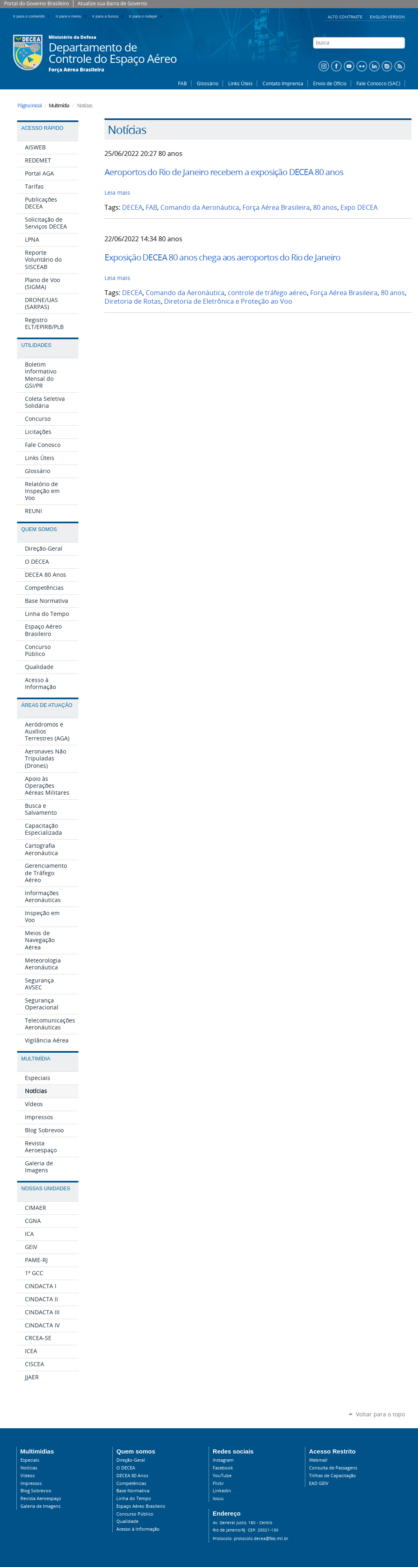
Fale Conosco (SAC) (378, 83)
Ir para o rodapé (146, 16)
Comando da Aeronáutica (199, 207)
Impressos (31, 1483)
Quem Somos (39, 529)
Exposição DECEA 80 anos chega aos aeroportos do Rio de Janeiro (222, 257)
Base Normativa (132, 1491)
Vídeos (27, 1475)
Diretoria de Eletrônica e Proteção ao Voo (228, 301)
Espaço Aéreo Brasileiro (140, 1506)
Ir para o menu (72, 16)
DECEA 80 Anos (132, 1475)
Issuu (218, 1498)
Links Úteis (240, 83)
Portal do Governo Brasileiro (36, 3)
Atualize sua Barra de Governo (112, 3)
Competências (131, 1483)
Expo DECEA (359, 207)
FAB (182, 83)
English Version (387, 17)
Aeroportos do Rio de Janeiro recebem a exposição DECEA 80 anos (223, 172)
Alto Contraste (346, 17)
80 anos (325, 207)
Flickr (218, 1483)
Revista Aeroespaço (40, 1498)
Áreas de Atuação (46, 705)
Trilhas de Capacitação (332, 1475)
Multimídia (35, 1059)
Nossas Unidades (45, 1188)
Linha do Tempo (133, 1498)
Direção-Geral (130, 1460)
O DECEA (125, 1468)
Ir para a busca (109, 16)
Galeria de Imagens (40, 1506)
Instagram (223, 1460)
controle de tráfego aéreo (267, 293)
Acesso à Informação (138, 1529)
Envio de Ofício (330, 83)
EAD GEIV (319, 1483)
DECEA (132, 207)
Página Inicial (30, 105)
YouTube (222, 1475)
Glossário (207, 83)
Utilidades (36, 345)
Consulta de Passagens (333, 1468)
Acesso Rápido (42, 128)
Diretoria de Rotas (132, 301)
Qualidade (127, 1521)
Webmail (318, 1460)
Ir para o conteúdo (33, 16)
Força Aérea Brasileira (76, 69)
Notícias (28, 1468)
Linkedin (222, 1491)
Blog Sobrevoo (35, 1491)
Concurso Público (134, 1514)
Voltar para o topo (380, 1414)
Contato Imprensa (282, 83)
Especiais (29, 1460)
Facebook (223, 1468)
